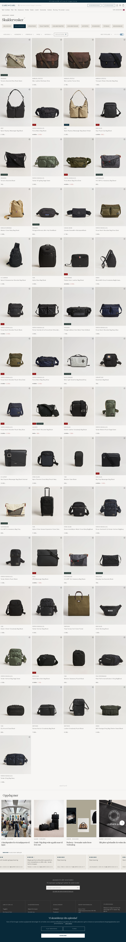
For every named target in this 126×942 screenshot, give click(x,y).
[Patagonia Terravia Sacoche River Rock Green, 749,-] (15, 62)
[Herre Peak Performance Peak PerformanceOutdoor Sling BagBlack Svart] (110, 655)
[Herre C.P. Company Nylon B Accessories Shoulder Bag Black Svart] (15, 256)
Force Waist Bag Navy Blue (40, 380)
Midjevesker (7, 26)
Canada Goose (68, 228)
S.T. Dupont (4, 477)
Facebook (55, 912)
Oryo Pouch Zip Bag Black (104, 131)
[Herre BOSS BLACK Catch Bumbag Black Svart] (110, 605)
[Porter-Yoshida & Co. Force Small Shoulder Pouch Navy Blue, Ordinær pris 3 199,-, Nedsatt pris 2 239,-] (15, 410)
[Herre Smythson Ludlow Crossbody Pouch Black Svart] (78, 704)
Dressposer (32, 26)
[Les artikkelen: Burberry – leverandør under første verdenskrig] (81, 823)
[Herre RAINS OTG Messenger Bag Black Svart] (47, 555)
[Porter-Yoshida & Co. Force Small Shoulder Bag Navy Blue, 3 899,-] (110, 311)
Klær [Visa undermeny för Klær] (12, 10)
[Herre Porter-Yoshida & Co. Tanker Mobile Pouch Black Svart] (15, 555)
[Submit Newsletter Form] (77, 887)
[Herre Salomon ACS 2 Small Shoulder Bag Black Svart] (47, 406)
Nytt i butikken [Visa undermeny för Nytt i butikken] (6, 10)
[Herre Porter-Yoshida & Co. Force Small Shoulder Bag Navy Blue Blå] (110, 306)
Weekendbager (118, 26)
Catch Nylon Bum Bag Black (41, 678)
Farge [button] (39, 34)
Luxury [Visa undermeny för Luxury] (67, 10)
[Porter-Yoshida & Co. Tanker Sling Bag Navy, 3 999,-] (15, 759)
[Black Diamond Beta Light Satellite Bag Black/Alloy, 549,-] (78, 361)
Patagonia (3, 78)
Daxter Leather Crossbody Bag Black (75, 429)
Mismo (97, 277)
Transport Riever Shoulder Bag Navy (107, 81)
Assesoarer (5, 15)
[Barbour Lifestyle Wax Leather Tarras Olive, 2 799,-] (78, 62)
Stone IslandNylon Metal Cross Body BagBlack (78, 529)
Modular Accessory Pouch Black (74, 678)
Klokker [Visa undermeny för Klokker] (27, 10)
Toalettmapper (44, 26)
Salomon (35, 427)
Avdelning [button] (7, 34)
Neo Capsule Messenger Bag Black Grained (14, 479)
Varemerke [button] (18, 34)
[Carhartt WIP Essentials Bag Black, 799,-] (110, 361)
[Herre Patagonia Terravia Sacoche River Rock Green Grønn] (15, 57)
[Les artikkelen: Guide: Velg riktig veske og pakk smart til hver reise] (49, 823)
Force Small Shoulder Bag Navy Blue (107, 330)
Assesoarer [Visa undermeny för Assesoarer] (21, 10)
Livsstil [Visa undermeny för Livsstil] (37, 10)
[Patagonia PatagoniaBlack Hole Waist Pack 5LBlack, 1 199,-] (78, 311)
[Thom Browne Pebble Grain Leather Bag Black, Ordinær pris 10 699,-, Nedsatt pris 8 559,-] (78, 261)
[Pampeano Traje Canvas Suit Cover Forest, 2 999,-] (78, 610)
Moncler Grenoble (6, 228)
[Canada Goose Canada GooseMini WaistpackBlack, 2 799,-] (78, 211)
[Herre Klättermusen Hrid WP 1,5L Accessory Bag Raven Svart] (78, 555)
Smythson (35, 726)
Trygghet (5, 909)
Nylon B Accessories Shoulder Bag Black (13, 280)
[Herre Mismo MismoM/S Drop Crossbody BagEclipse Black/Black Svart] (110, 256)
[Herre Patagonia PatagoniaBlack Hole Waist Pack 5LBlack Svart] (78, 306)
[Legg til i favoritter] (29, 40)
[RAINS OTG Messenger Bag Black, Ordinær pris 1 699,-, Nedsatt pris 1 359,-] (47, 560)
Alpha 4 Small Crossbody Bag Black (12, 629)
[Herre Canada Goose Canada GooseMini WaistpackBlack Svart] (78, 206)
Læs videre (68, 923)
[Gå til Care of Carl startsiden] (8, 5)
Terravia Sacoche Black (8, 180)
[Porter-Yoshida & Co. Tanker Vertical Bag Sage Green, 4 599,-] (15, 659)
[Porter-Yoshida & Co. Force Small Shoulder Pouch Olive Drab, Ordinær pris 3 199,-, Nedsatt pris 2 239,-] (15, 361)
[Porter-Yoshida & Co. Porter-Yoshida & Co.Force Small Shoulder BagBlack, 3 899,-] (47, 311)
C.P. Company (4, 277)
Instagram (56, 909)
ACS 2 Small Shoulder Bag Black (42, 429)
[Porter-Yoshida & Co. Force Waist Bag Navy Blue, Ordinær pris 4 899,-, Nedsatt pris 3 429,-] (47, 361)
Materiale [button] (48, 34)
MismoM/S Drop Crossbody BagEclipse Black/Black (108, 280)
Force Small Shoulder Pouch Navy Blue (13, 429)
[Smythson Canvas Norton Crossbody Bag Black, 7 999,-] (47, 709)
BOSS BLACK (99, 128)
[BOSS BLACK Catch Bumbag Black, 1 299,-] (110, 610)
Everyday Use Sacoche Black (104, 579)
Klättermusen (100, 178)
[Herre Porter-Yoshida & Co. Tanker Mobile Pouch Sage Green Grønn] (110, 406)
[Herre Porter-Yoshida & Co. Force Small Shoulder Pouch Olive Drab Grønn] (15, 356)
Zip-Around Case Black (8, 728)
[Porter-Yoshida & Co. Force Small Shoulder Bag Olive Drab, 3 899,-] (110, 211)
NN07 (2, 128)
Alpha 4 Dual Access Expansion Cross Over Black (45, 529)
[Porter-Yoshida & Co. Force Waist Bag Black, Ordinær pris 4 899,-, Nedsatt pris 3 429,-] (47, 111)
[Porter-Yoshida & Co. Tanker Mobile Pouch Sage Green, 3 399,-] (110, 410)
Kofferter (85, 26)
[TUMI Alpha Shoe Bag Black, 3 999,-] (47, 261)
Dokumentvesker (72, 26)
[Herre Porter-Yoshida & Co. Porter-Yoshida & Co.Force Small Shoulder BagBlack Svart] (47, 306)
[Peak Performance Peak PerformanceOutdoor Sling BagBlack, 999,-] (110, 659)
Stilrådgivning (109, 5)
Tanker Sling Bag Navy (7, 778)
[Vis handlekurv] (123, 5)
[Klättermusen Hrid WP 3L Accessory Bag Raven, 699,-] (110, 161)
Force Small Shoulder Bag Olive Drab (107, 230)
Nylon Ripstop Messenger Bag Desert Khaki (77, 131)
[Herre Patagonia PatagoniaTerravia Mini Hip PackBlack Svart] (47, 206)
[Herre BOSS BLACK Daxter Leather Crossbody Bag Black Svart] (78, 406)
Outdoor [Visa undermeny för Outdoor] (49, 10)
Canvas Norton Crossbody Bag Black (43, 728)
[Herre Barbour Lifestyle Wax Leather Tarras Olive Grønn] (78, 57)
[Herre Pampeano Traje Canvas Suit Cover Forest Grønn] (78, 605)
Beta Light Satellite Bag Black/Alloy (75, 380)
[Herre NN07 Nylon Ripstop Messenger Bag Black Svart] (15, 107)
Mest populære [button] (106, 34)
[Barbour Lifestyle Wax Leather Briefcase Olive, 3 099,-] (47, 62)
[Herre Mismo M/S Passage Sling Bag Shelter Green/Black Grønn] (110, 704)
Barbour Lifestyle (37, 78)
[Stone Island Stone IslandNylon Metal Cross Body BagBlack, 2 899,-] (78, 510)
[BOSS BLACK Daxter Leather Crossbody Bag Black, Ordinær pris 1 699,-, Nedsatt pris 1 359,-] (78, 410)
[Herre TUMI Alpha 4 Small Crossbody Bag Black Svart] (15, 605)
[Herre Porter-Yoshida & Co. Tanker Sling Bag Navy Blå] (15, 754)
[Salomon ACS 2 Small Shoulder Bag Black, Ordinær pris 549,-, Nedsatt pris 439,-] (47, 410)
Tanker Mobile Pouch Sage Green (106, 429)
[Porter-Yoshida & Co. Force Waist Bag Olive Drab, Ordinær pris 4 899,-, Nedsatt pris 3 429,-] (78, 161)
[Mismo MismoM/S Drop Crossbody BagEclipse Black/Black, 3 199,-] (110, 261)
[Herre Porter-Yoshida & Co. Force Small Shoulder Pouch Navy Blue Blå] (15, 406)
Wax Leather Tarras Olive (72, 81)
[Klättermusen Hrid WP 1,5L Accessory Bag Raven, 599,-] (78, 560)
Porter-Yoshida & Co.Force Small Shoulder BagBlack (45, 330)
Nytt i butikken (63, 1)
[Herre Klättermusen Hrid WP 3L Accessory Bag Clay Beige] (15, 505)
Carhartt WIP (99, 377)
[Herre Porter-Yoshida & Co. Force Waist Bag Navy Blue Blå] (47, 356)
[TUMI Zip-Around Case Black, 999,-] (15, 709)
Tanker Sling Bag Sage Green (41, 180)
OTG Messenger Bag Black (40, 579)
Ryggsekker (96, 26)
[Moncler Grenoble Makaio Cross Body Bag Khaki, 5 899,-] (15, 211)
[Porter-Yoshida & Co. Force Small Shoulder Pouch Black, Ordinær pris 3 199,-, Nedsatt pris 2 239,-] (15, 311)
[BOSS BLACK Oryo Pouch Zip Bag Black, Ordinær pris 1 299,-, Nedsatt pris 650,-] (110, 111)
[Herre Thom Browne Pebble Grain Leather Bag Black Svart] (78, 256)
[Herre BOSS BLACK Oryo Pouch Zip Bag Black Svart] (110, 107)
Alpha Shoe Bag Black (39, 280)
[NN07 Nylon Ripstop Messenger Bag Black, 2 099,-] (15, 111)
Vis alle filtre (60, 34)
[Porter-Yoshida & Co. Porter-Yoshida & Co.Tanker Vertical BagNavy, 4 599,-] (110, 510)
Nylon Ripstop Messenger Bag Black (12, 131)
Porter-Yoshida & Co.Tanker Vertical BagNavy (110, 529)
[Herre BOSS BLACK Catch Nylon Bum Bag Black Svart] (47, 655)
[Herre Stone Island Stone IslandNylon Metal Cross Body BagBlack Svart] (78, 505)
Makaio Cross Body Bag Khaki (10, 230)
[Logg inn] (117, 5)
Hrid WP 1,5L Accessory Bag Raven (74, 579)
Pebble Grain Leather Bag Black (74, 280)
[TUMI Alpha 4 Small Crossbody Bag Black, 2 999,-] (15, 610)
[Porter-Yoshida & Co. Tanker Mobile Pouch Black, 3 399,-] (15, 560)
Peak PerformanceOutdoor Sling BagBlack (109, 678)
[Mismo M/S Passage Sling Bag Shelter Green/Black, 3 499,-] (110, 709)
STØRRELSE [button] (30, 34)
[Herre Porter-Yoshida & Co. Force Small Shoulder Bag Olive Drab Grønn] (110, 206)
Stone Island (36, 477)
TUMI (33, 277)
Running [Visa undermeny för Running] (55, 10)
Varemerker (43, 10)
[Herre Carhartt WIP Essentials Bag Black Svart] (110, 356)
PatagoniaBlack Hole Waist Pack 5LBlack (77, 330)
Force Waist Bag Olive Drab (72, 180)
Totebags (106, 26)
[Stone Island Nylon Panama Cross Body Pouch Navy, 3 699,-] (47, 460)
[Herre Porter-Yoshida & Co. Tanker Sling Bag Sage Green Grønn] (47, 157)
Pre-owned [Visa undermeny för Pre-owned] (61, 10)
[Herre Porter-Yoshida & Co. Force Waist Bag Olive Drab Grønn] (78, 157)
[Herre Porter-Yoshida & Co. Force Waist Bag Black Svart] (47, 107)
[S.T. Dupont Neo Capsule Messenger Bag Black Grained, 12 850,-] (15, 460)
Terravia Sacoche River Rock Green (11, 81)
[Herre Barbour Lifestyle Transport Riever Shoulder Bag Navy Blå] (110, 57)
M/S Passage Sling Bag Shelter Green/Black (109, 728)
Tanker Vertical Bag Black (40, 629)
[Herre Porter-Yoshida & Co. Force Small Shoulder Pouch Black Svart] (15, 306)
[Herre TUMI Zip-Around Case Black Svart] (15, 704)
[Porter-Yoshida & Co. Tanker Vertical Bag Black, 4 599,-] (47, 610)
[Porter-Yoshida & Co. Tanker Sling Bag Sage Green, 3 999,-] (47, 161)
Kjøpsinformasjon (33, 909)
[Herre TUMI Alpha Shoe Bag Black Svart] (47, 256)
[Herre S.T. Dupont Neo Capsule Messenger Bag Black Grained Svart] (15, 455)
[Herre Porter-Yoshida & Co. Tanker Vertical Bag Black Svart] (47, 605)
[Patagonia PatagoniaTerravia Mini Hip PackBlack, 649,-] (47, 211)
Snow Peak (99, 576)
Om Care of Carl (7, 912)
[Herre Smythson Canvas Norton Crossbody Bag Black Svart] (47, 704)
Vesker (12, 15)
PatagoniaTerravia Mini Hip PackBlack (44, 230)
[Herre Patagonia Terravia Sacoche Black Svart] (15, 157)
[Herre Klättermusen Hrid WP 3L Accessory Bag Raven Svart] (110, 157)
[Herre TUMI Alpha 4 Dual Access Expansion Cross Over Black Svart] (47, 505)
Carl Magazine (117, 9)
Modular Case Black (70, 479)
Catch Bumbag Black (102, 629)
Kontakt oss (31, 912)
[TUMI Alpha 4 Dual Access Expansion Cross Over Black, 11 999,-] (47, 510)
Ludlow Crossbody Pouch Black (74, 728)
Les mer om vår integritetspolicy (63, 891)
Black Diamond (68, 377)
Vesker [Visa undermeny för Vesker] (32, 10)
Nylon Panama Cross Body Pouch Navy (44, 479)
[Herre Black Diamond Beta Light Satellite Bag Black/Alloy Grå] (78, 356)
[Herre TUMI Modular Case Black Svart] (78, 455)
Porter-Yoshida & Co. (38, 128)
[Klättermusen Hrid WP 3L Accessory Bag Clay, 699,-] (15, 510)
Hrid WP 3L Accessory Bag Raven (106, 180)
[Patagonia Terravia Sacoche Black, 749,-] (15, 161)
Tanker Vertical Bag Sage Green (10, 678)
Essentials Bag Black (102, 380)
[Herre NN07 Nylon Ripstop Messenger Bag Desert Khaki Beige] (78, 107)
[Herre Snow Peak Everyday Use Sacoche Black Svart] (110, 555)
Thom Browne (68, 277)
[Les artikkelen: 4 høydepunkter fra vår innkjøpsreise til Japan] (16, 823)
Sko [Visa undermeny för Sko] (16, 10)
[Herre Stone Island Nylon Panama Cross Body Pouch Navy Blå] (47, 455)
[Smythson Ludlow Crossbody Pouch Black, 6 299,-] (78, 709)
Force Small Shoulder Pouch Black (11, 330)
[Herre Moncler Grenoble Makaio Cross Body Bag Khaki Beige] (15, 206)
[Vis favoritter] (120, 5)
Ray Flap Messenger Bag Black (105, 479)
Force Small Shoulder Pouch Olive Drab (13, 380)
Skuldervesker (19, 26)
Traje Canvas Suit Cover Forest (73, 629)
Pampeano (67, 626)
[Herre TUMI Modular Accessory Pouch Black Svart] (78, 655)
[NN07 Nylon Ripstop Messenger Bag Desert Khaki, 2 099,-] (78, 111)
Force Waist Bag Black (39, 131)
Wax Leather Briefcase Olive (41, 81)
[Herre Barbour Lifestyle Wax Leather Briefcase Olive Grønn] (47, 57)
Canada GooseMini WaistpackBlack (75, 230)
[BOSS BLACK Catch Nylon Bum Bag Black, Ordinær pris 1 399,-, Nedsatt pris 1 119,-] (47, 659)
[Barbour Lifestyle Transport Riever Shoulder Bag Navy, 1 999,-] (110, 62)
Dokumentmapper (58, 26)
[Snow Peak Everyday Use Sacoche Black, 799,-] (110, 560)
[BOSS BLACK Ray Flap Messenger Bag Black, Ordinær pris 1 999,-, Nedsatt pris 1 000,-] (110, 460)
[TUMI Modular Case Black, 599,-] (78, 460)
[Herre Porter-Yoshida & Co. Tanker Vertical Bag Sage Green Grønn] (15, 655)
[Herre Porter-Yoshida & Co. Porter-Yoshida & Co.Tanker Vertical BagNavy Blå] (110, 505)
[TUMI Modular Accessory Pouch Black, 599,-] (78, 659)
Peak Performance (101, 676)
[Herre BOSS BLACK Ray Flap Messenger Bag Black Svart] (110, 455)
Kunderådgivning (94, 5)
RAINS (33, 576)
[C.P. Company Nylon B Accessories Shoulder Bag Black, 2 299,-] (15, 261)
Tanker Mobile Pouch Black (9, 579)
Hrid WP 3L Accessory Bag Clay (10, 529)
